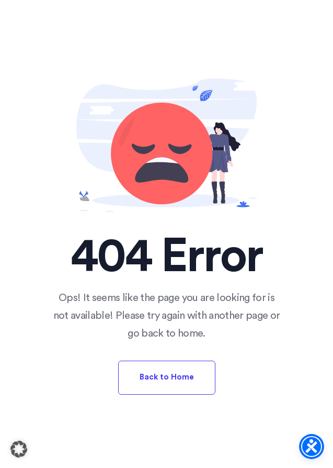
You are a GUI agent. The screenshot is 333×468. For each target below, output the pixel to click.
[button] (19, 449)
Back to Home (167, 377)
